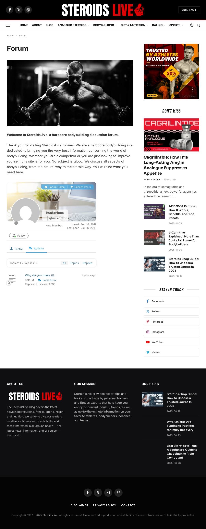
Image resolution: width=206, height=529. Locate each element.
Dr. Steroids (153, 179)
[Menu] (8, 25)
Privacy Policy (104, 505)
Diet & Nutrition (133, 25)
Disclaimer (79, 505)
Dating (157, 25)
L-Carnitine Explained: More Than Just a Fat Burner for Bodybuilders (184, 238)
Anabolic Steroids (72, 25)
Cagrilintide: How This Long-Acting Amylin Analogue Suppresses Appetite (166, 165)
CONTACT (189, 9)
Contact (128, 505)
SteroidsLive (50, 515)
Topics (74, 263)
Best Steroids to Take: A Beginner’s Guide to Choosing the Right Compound (182, 451)
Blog (50, 25)
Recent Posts (81, 186)
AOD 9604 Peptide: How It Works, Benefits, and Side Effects (182, 212)
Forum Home (54, 186)
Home (24, 25)
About (37, 25)
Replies (87, 263)
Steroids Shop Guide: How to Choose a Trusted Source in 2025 (184, 264)
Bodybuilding (103, 25)
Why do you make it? (40, 275)
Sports (175, 25)
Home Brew (49, 280)
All (64, 263)
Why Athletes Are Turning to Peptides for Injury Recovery (181, 425)
